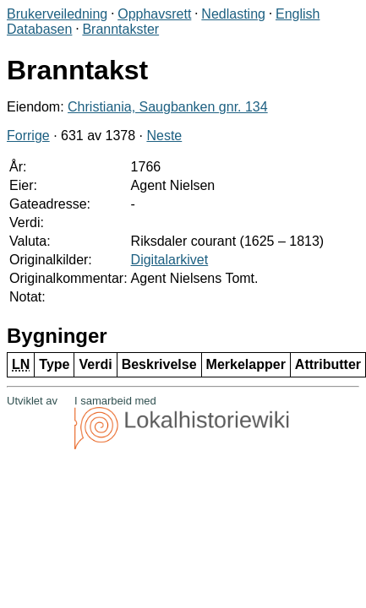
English (298, 14)
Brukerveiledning (57, 14)
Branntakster (120, 29)
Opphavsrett (154, 14)
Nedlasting (233, 14)
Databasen (39, 29)
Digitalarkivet (170, 259)
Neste (164, 135)
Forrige (28, 135)
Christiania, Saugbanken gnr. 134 (168, 107)
